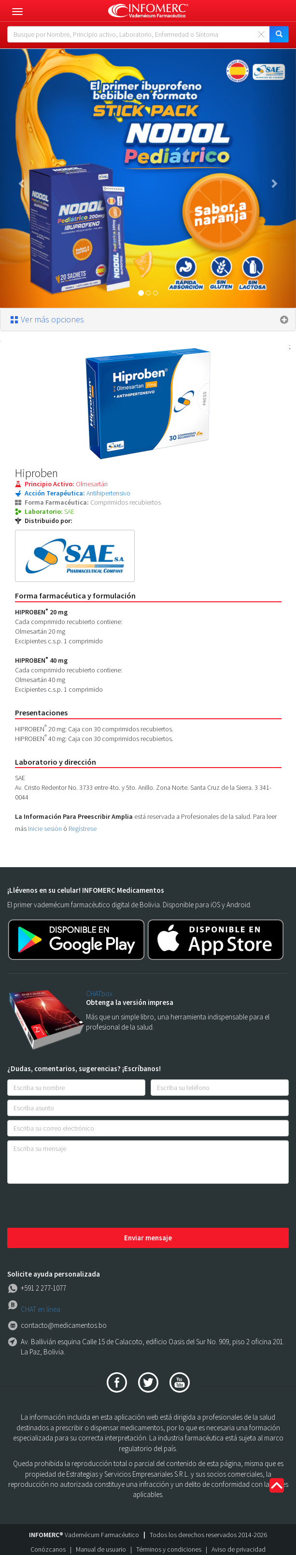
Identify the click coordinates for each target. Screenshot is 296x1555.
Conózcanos (48, 1549)
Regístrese (83, 828)
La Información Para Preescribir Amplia (74, 816)
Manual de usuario (101, 1549)
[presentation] (80, 1206)
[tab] (148, 319)
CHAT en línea (40, 1309)
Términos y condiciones (168, 1549)
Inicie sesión (45, 828)
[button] (22, 178)
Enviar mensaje (148, 1237)
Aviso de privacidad (238, 1549)
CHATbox (99, 993)
